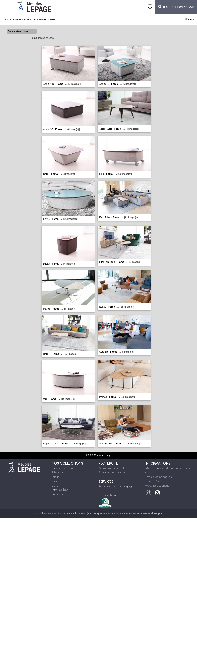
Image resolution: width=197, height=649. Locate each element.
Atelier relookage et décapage (115, 486)
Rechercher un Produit (176, 6)
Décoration (58, 494)
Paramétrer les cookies (158, 477)
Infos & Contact (154, 481)
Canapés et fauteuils (17, 19)
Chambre (57, 481)
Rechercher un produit (111, 468)
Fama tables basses (43, 19)
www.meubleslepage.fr (158, 485)
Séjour (55, 477)
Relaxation (57, 472)
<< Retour (188, 19)
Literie (55, 485)
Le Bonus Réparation (110, 495)
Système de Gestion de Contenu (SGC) (79, 513)
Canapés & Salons (62, 468)
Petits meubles (60, 490)
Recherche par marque (111, 472)
